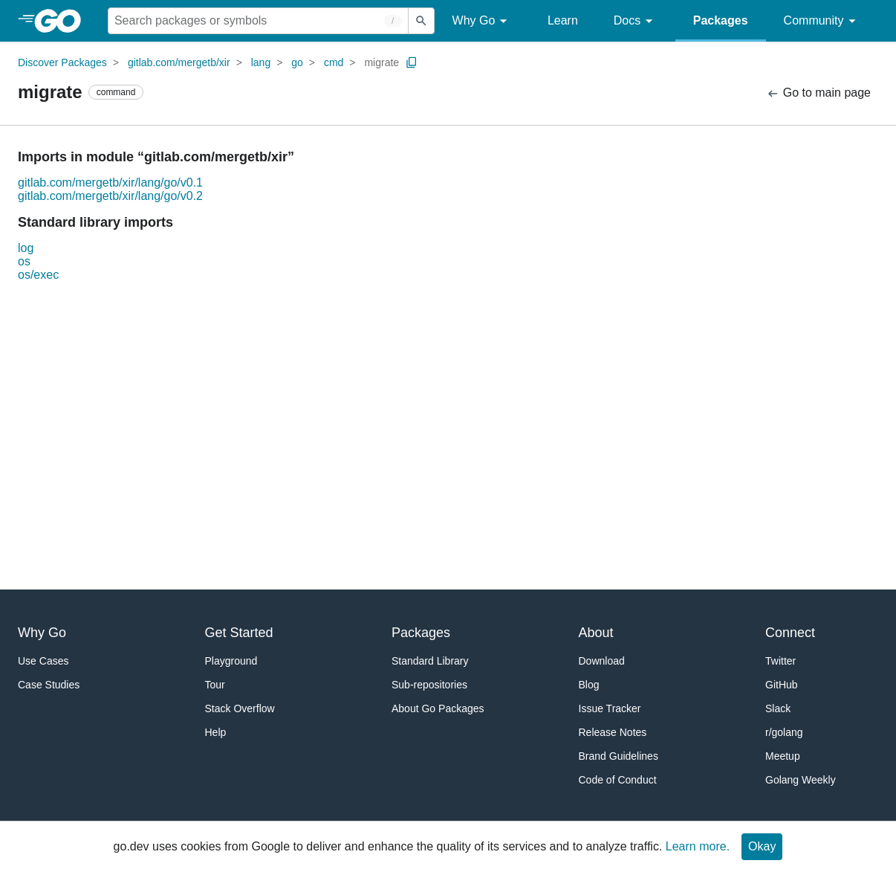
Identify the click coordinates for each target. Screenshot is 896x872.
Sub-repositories (429, 685)
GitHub (781, 685)
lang (260, 62)
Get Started (239, 632)
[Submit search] (421, 20)
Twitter (780, 661)
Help (216, 732)
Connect (790, 632)
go (297, 62)
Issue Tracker (610, 708)
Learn (563, 20)
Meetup (782, 756)
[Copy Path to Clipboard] (411, 62)
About (596, 632)
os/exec (38, 274)
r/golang (784, 732)
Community (822, 21)
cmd (333, 62)
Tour (215, 685)
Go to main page (818, 93)
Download (602, 661)
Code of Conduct (618, 780)
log (25, 248)
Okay (762, 846)
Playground (231, 661)
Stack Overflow (240, 708)
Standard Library (430, 661)
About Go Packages (438, 708)
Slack (778, 708)
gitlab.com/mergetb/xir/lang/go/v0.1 (110, 182)
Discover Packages (62, 62)
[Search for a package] (258, 20)
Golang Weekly (800, 780)
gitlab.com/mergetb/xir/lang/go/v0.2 (110, 196)
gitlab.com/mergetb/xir (179, 62)
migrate (381, 62)
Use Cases (43, 661)
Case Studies (48, 685)
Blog (589, 685)
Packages (720, 20)
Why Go (482, 21)
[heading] (63, 21)
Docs (636, 21)
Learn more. (698, 846)
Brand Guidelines (618, 756)
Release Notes (613, 732)
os (24, 261)
